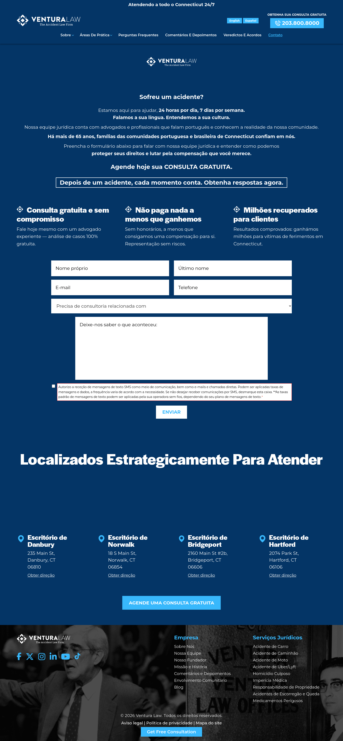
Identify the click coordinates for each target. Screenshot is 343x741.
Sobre (66, 35)
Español (251, 20)
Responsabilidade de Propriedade (286, 685)
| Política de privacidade (168, 721)
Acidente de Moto (270, 658)
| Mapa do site (208, 721)
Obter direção (41, 573)
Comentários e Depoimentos (191, 35)
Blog (178, 685)
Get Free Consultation (171, 731)
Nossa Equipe (187, 651)
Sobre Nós (184, 644)
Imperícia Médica (270, 678)
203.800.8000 (297, 23)
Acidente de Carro (270, 644)
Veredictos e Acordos (242, 35)
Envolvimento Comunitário (200, 678)
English (235, 20)
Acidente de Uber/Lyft (274, 665)
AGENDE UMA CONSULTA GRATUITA (171, 601)
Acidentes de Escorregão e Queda (286, 692)
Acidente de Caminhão (275, 651)
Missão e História (190, 665)
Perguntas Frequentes (138, 35)
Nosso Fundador (190, 658)
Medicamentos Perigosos (278, 699)
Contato (275, 35)
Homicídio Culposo (271, 672)
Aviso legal (132, 721)
